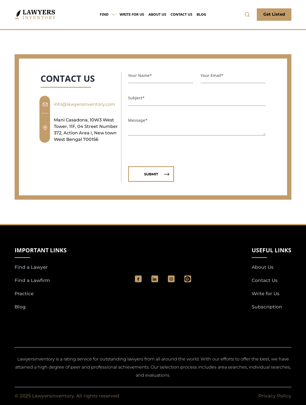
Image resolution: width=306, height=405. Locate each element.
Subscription (267, 306)
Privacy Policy (274, 396)
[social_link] (138, 278)
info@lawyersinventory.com (84, 104)
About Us (157, 14)
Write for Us (132, 14)
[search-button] (247, 15)
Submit (156, 174)
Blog (201, 14)
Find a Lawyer (31, 267)
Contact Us (181, 14)
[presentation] (169, 147)
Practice (24, 293)
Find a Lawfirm (32, 280)
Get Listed (274, 14)
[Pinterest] (187, 278)
